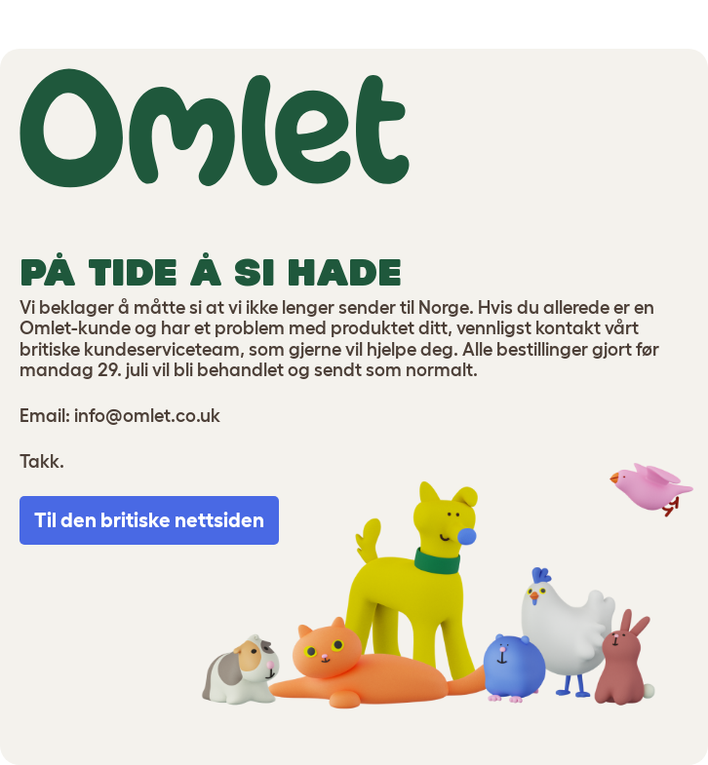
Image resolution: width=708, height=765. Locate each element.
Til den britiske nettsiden (149, 520)
